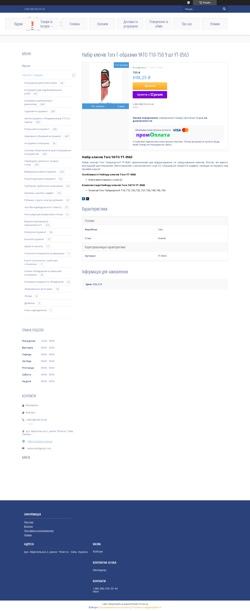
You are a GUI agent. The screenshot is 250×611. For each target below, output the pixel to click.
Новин (28, 535)
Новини (215, 23)
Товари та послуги (46, 24)
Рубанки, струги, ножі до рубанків (43, 200)
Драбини (29, 303)
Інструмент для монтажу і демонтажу (38, 102)
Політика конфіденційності (146, 607)
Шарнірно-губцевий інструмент (42, 136)
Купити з (150, 94)
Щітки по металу (33, 246)
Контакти (102, 23)
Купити (150, 85)
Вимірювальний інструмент (40, 171)
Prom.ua (143, 604)
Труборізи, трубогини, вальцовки (43, 186)
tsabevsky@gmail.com (39, 448)
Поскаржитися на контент (114, 607)
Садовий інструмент (36, 111)
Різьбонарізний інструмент (40, 178)
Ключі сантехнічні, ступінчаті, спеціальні (41, 262)
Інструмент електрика (36, 143)
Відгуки (18, 23)
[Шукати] (224, 9)
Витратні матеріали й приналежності (36, 223)
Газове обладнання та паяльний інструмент (42, 272)
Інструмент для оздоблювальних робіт (43, 91)
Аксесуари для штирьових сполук (43, 214)
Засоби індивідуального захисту (43, 207)
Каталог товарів (32, 75)
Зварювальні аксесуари (38, 289)
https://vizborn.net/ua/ (40, 441)
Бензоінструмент (34, 239)
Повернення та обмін (158, 24)
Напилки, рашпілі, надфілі (39, 193)
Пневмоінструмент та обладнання (43, 281)
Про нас (187, 23)
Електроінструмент (35, 232)
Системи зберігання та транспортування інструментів (47, 152)
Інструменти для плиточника (40, 83)
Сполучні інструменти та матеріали (44, 253)
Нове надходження (35, 310)
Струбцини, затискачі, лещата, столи (41, 162)
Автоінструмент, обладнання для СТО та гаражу (47, 120)
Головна (74, 23)
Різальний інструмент (36, 129)
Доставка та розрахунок (131, 24)
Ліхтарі (28, 296)
